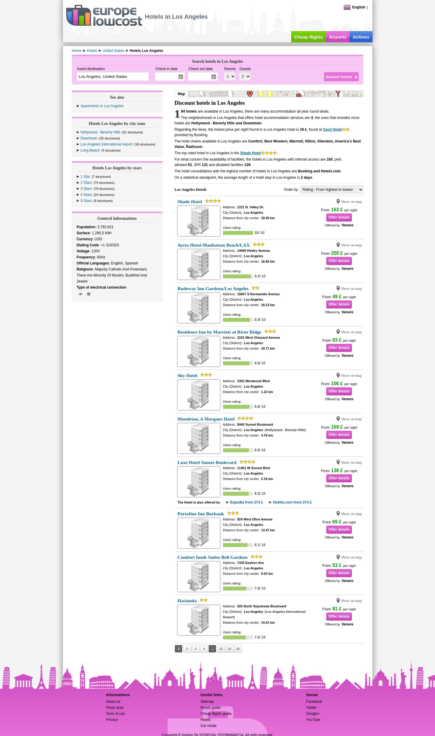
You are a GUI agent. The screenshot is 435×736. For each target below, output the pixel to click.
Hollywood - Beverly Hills (101, 132)
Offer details (339, 217)
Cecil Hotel (332, 129)
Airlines (361, 37)
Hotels (206, 720)
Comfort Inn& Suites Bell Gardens (213, 557)
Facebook (314, 701)
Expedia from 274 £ (246, 502)
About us (113, 701)
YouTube (313, 720)
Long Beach (90, 150)
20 (238, 649)
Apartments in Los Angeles (102, 106)
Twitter (311, 708)
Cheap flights (308, 37)
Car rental (209, 726)
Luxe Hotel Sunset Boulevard (207, 462)
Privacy (112, 720)
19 (229, 649)
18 (221, 649)
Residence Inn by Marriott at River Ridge (220, 331)
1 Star (85, 176)
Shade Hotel (250, 153)
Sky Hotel (187, 375)
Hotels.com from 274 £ (292, 502)
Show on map (351, 202)
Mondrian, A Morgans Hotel (206, 418)
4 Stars (86, 195)
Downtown (89, 138)
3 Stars (86, 189)
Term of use (115, 714)
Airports (337, 37)
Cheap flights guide (216, 714)
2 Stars (86, 183)
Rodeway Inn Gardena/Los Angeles (213, 288)
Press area (115, 708)
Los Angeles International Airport (107, 144)
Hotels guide (211, 708)
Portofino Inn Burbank (201, 513)
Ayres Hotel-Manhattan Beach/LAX (214, 245)
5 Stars (86, 201)
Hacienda (187, 600)
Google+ (313, 714)
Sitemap (207, 701)
